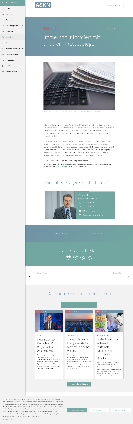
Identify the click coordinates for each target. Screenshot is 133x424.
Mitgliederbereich (9, 71)
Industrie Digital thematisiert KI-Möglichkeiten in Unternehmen (46, 345)
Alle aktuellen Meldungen (79, 384)
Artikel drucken (97, 233)
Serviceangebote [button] (12, 26)
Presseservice (11, 43)
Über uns (9, 20)
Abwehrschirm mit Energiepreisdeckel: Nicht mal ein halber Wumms (78, 345)
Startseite (9, 14)
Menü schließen (8, 3)
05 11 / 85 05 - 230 (86, 203)
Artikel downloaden (61, 233)
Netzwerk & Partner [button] (13, 48)
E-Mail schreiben (86, 211)
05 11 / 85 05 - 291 (86, 207)
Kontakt (9, 66)
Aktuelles (9, 37)
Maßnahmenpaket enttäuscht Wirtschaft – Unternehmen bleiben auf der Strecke (107, 349)
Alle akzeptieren (120, 410)
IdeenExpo (9, 31)
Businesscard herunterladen (90, 215)
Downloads (10, 60)
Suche (5, 8)
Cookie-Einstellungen (77, 410)
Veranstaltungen (12, 54)
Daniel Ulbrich (60, 166)
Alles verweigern (99, 410)
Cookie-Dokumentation (9, 419)
